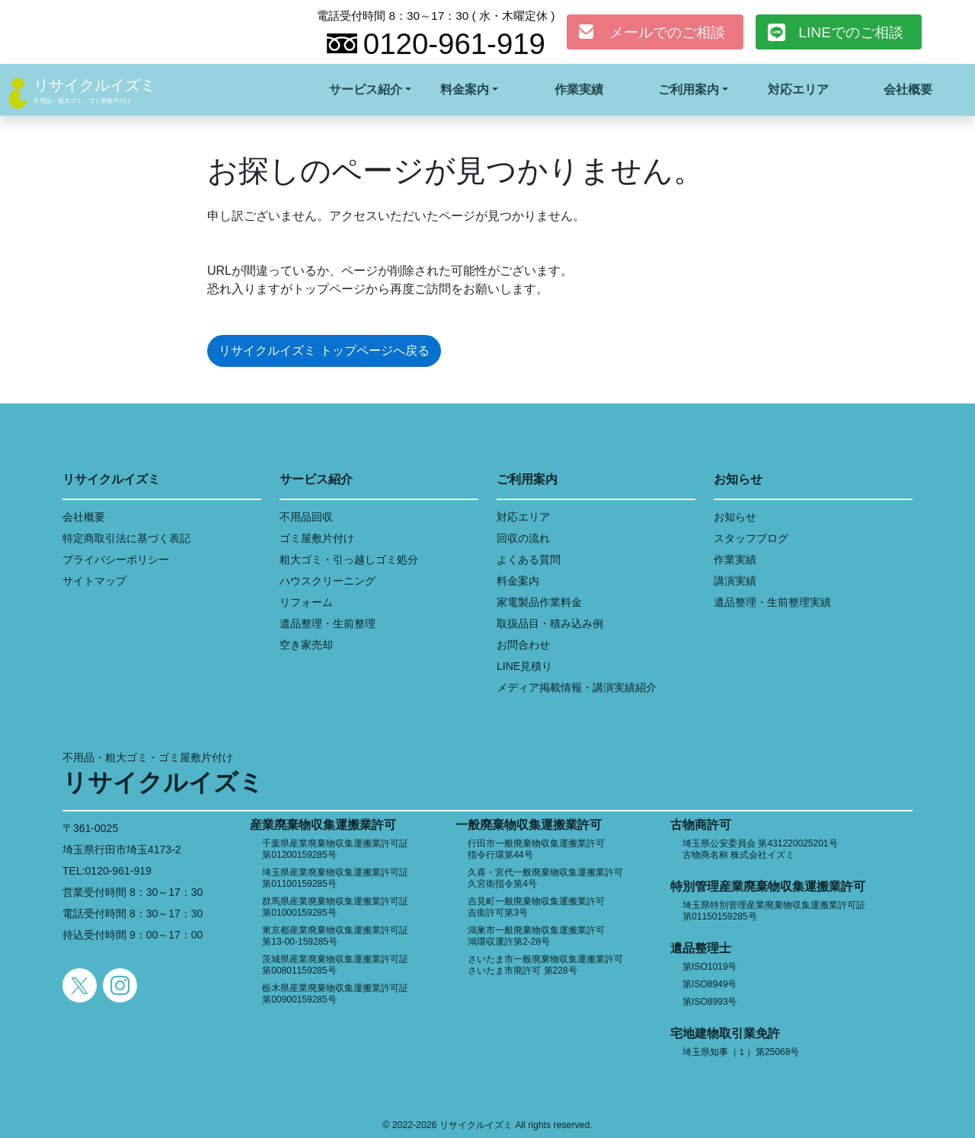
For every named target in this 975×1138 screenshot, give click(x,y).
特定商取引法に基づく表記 (126, 538)
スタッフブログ (751, 538)
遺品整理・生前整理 (328, 623)
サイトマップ (94, 581)
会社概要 (908, 89)
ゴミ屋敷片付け (317, 538)
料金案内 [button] (464, 89)
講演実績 (735, 581)
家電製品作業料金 (539, 602)
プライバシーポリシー (115, 559)
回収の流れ (523, 538)
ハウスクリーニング (328, 581)
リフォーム (306, 602)
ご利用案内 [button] (688, 89)
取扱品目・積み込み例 (550, 623)
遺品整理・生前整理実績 (772, 602)
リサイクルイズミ (94, 85)
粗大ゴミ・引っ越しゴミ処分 (349, 559)
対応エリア (798, 89)
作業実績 (579, 89)
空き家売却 (306, 645)
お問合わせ (523, 645)
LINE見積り (524, 666)
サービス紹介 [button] (365, 89)
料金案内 (518, 581)
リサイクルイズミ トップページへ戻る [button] (324, 350)
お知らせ (735, 517)
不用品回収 (306, 517)
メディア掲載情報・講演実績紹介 (577, 687)
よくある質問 (529, 559)
